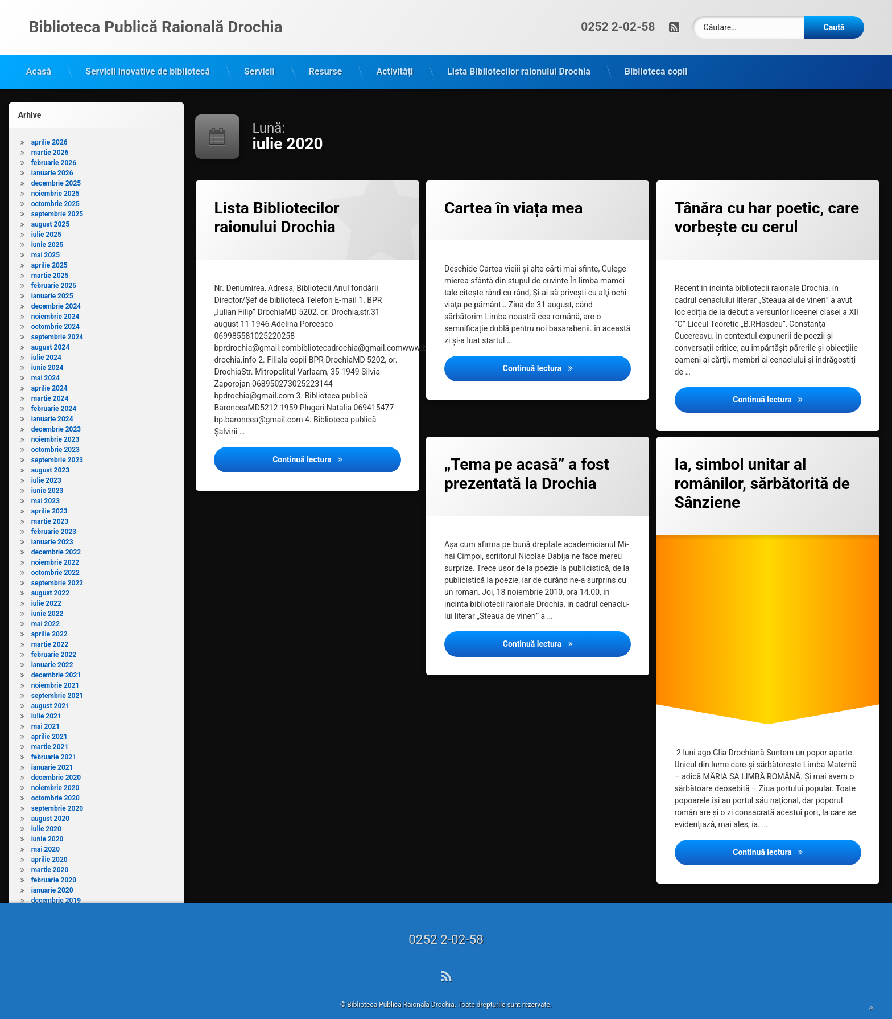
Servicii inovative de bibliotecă (147, 57)
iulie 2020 (46, 815)
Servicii (259, 57)
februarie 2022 (53, 641)
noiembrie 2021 (55, 672)
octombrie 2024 (55, 313)
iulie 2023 (46, 467)
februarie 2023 (53, 518)
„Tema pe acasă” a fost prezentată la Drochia (526, 460)
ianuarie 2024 (52, 405)
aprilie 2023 (49, 498)
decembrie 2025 (56, 170)
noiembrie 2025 (55, 180)
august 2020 (50, 805)
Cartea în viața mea (513, 194)
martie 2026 (50, 139)
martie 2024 (50, 385)
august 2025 (50, 211)
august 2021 (50, 692)
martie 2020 (50, 856)
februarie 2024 (53, 395)
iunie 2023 (47, 477)
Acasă (38, 57)
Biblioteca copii (656, 57)
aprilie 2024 (49, 375)
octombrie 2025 (55, 190)
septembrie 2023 (57, 446)
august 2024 (50, 334)
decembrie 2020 (56, 764)
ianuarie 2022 (52, 651)
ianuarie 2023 (52, 528)
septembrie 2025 (57, 200)
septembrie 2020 (57, 795)
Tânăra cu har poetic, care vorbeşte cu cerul (767, 204)
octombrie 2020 (55, 784)
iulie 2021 (46, 702)
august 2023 (50, 457)
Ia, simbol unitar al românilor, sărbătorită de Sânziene (762, 469)
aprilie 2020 (49, 846)
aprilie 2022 (49, 620)
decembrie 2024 (56, 293)
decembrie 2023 (56, 416)
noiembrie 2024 (55, 303)
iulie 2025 (46, 221)
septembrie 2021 (57, 682)
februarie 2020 (53, 866)
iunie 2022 (47, 600)
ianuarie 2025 (52, 282)
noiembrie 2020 (55, 774)
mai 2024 (45, 364)
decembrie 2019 (56, 887)
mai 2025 (45, 241)
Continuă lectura (336, 444)
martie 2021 (50, 733)
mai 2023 (45, 487)
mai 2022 (45, 610)
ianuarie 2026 (52, 159)
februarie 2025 (53, 272)
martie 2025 (50, 262)
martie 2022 (50, 631)
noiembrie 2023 (55, 426)
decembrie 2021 (56, 661)
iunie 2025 (47, 231)
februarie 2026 (53, 149)
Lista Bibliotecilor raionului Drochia (518, 57)
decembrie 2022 (56, 539)
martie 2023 (50, 508)
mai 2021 (45, 713)
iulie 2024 (46, 344)
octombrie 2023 (55, 436)
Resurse (325, 57)
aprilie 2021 (49, 723)
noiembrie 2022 (55, 549)
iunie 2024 (47, 354)
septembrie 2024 (57, 323)
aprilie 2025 (49, 252)
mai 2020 (45, 836)
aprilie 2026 (49, 129)
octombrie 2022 (55, 559)
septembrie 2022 (57, 569)
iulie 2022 (46, 590)
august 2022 (50, 580)
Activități (394, 57)
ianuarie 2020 (52, 877)
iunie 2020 (47, 825)
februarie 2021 (53, 743)
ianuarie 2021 (52, 754)
